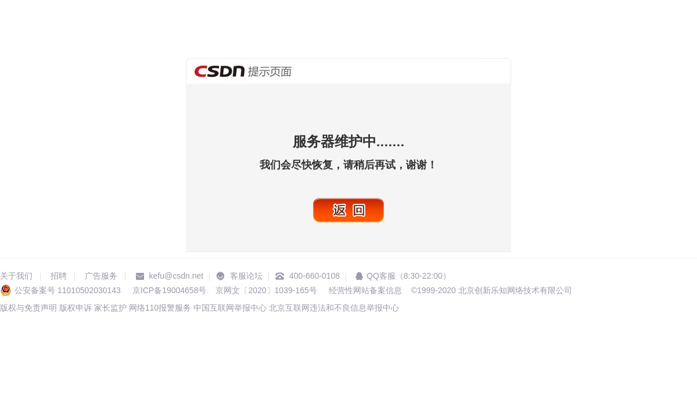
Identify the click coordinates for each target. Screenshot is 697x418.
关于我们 (16, 275)
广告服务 (101, 275)
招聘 (59, 275)
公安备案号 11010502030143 (68, 290)
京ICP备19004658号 (169, 290)
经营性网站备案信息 (364, 290)
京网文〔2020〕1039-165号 (266, 290)
